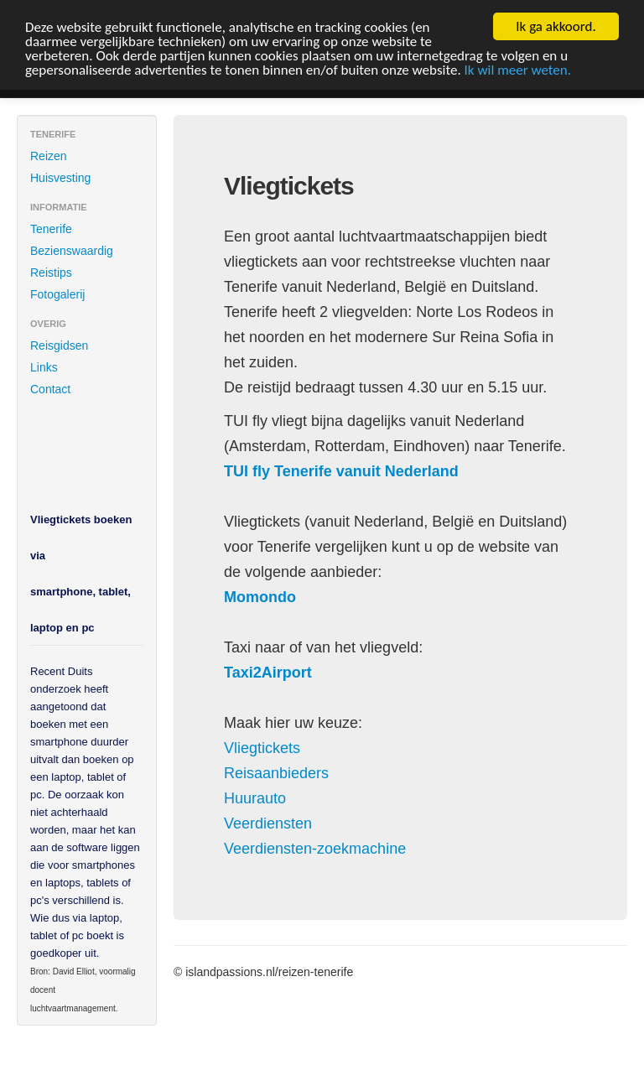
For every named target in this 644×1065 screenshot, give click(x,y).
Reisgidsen (59, 345)
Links (44, 367)
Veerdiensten (268, 823)
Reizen (48, 156)
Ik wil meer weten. (518, 69)
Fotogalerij (57, 294)
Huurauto (255, 798)
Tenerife (51, 229)
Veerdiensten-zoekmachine (315, 848)
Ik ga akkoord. (555, 26)
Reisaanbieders (276, 773)
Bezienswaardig (71, 250)
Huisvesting (60, 177)
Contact (50, 389)
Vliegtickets (262, 748)
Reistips (51, 272)
